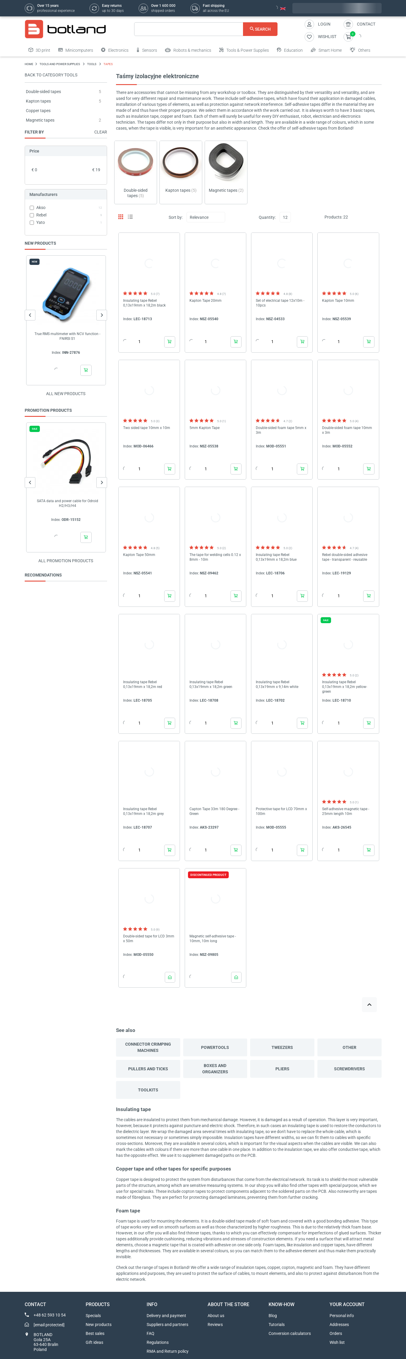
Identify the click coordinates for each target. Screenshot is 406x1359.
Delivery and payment (166, 1315)
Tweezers (282, 1047)
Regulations (158, 1342)
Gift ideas (94, 1342)
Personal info (342, 1315)
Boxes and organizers (215, 1068)
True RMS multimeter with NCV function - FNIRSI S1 (67, 336)
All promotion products (65, 560)
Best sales (95, 1333)
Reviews (215, 1324)
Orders (336, 1333)
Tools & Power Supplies (244, 50)
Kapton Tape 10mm (338, 300)
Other (349, 1047)
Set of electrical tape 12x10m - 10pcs (280, 302)
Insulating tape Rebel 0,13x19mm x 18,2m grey (143, 811)
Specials (93, 1315)
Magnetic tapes (40, 120)
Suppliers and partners (167, 1324)
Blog (273, 1315)
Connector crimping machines (148, 1047)
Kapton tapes (38, 101)
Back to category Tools (51, 75)
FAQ (150, 1333)
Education (290, 50)
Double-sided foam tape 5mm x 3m (281, 430)
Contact (366, 24)
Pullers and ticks (148, 1068)
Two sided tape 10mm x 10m (146, 428)
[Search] (206, 29)
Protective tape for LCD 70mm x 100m (281, 811)
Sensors (147, 50)
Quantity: (267, 217)
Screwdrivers (349, 1068)
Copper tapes (38, 110)
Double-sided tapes (43, 91)
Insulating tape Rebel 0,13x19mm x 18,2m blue (276, 557)
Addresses (339, 1324)
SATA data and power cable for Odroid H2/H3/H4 (67, 503)
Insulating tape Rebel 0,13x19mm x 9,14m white (277, 684)
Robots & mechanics (188, 50)
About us (216, 1315)
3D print (39, 50)
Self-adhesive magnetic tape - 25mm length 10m (345, 811)
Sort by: (176, 217)
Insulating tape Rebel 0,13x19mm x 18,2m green (210, 684)
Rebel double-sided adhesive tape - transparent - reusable (344, 557)
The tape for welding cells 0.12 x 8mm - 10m (215, 557)
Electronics (114, 50)
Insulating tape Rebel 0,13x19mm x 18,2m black (144, 302)
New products (99, 1324)
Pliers (282, 1068)
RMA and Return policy (168, 1351)
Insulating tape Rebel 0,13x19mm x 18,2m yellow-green (344, 687)
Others (360, 50)
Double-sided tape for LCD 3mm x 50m (148, 938)
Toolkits (148, 1090)
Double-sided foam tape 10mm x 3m (347, 430)
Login (324, 24)
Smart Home (326, 50)
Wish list (337, 1342)
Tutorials (277, 1324)
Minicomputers (75, 50)
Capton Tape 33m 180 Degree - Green (214, 811)
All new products (65, 393)
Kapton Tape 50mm (139, 555)
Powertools (215, 1047)
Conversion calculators (290, 1333)
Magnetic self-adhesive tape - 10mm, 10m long (212, 938)
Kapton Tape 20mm (205, 300)
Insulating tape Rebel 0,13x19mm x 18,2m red (142, 684)
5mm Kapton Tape (204, 428)
